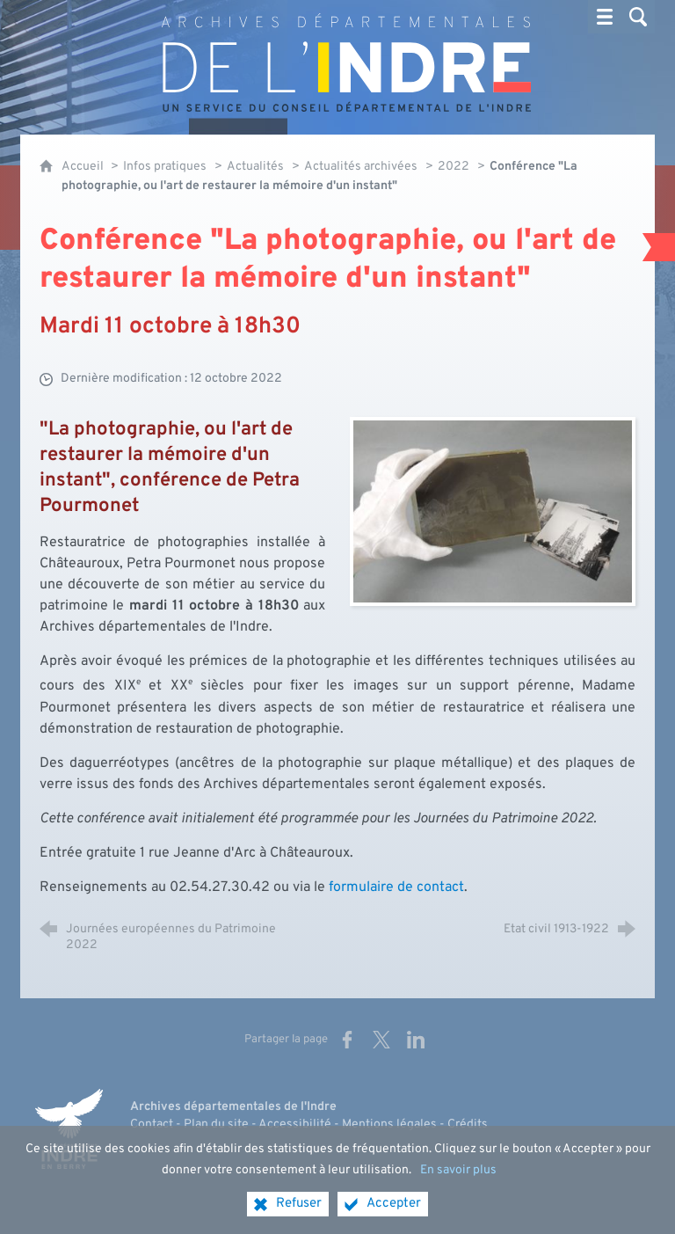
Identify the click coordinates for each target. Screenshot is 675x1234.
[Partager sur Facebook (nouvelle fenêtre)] (347, 1040)
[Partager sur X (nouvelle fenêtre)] (381, 1040)
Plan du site (216, 1124)
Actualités (255, 166)
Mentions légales (389, 1124)
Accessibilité (294, 1124)
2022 (453, 166)
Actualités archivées (360, 166)
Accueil (84, 166)
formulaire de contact (396, 887)
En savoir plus (458, 1186)
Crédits (467, 1124)
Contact (151, 1124)
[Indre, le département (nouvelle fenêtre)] (68, 1129)
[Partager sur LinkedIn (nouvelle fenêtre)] (416, 1040)
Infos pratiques (165, 166)
